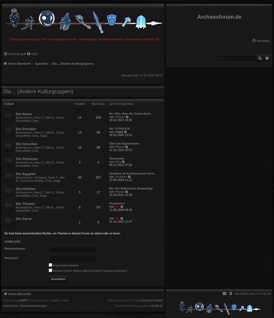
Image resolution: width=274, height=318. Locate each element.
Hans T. (39, 117)
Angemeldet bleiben (64, 265)
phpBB (22, 300)
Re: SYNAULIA (119, 128)
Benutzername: (15, 248)
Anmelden (13, 241)
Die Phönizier (27, 159)
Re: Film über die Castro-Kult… (131, 113)
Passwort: (12, 257)
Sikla (118, 161)
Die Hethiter (26, 189)
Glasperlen (116, 158)
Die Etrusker (26, 129)
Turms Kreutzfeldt (31, 180)
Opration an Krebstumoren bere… (133, 173)
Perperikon (116, 203)
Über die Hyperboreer (124, 143)
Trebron (120, 116)
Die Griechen (26, 144)
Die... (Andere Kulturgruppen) (38, 91)
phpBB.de (156, 306)
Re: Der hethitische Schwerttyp (131, 188)
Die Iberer (24, 114)
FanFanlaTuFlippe (151, 300)
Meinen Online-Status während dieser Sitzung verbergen (88, 270)
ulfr (117, 206)
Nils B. (50, 117)
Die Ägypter (26, 174)
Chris (35, 120)
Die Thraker (25, 204)
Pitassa (119, 146)
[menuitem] (261, 41)
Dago (43, 135)
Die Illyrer (24, 219)
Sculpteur (40, 177)
